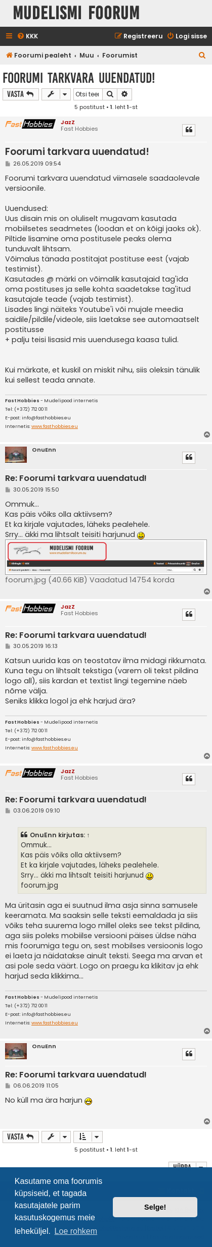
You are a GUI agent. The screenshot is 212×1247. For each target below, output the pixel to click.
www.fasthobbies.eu (54, 426)
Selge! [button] (155, 1207)
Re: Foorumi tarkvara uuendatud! (76, 478)
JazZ (68, 122)
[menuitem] (27, 36)
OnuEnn (44, 450)
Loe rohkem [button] (76, 1231)
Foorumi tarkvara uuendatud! (79, 78)
